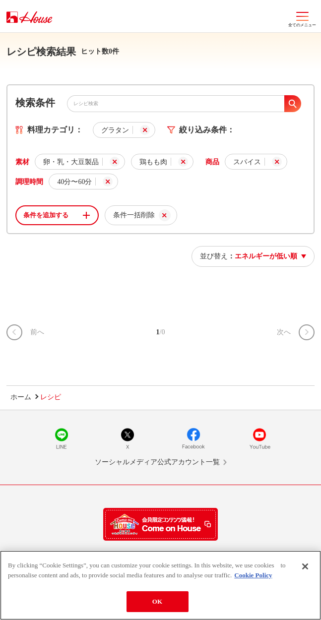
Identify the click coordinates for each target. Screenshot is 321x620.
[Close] (305, 566)
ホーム (20, 397)
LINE (61, 438)
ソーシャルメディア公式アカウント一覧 (157, 462)
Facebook (193, 438)
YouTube (259, 438)
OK (157, 601)
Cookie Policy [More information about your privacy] (253, 575)
